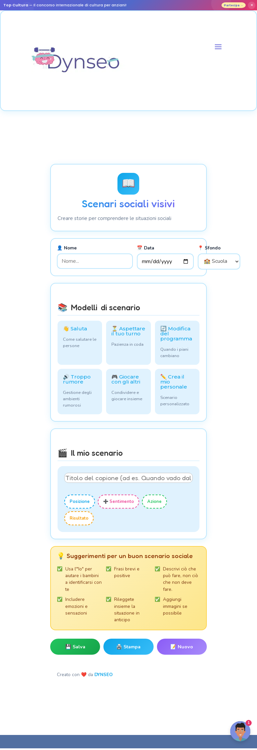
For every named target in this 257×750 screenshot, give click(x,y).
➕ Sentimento (118, 503)
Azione (154, 503)
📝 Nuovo (181, 648)
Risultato (79, 520)
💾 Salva (75, 648)
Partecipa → (231, 6)
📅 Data (145, 249)
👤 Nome (67, 249)
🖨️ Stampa (128, 648)
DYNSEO (103, 676)
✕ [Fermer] (251, 6)
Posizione (80, 503)
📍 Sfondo (209, 249)
